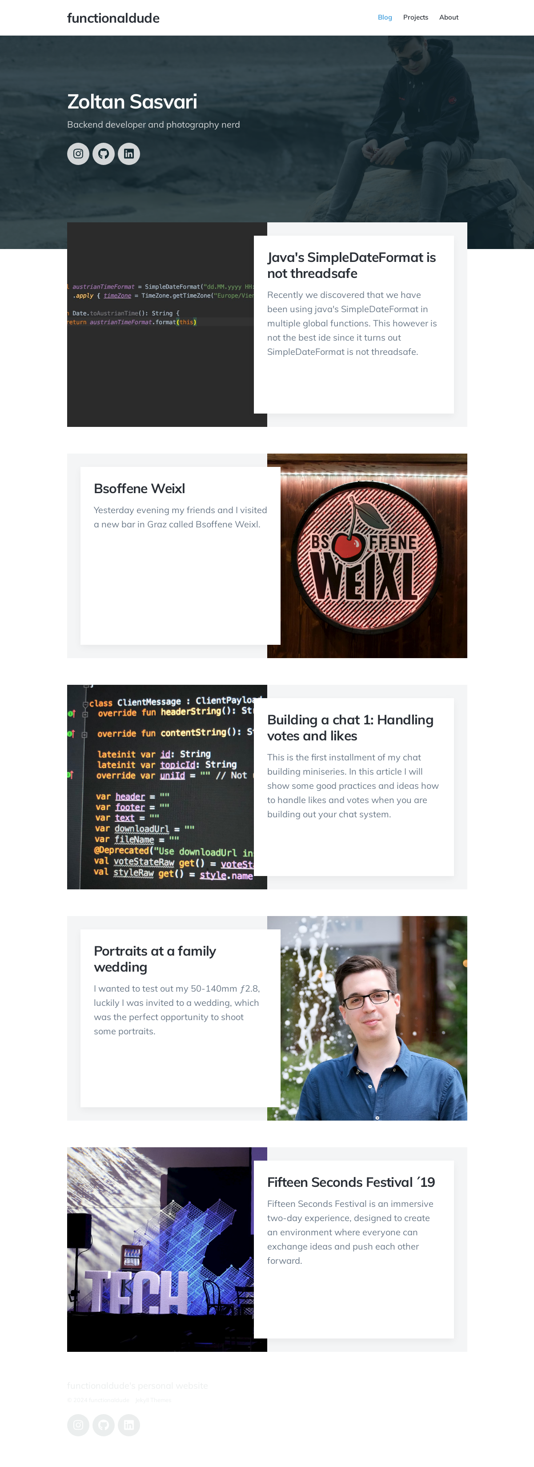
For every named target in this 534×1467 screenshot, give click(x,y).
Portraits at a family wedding (155, 958)
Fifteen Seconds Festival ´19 (351, 1182)
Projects (415, 17)
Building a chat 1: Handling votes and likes (350, 727)
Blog (385, 17)
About (448, 17)
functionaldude (113, 17)
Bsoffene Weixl (139, 488)
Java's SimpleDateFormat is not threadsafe (351, 265)
